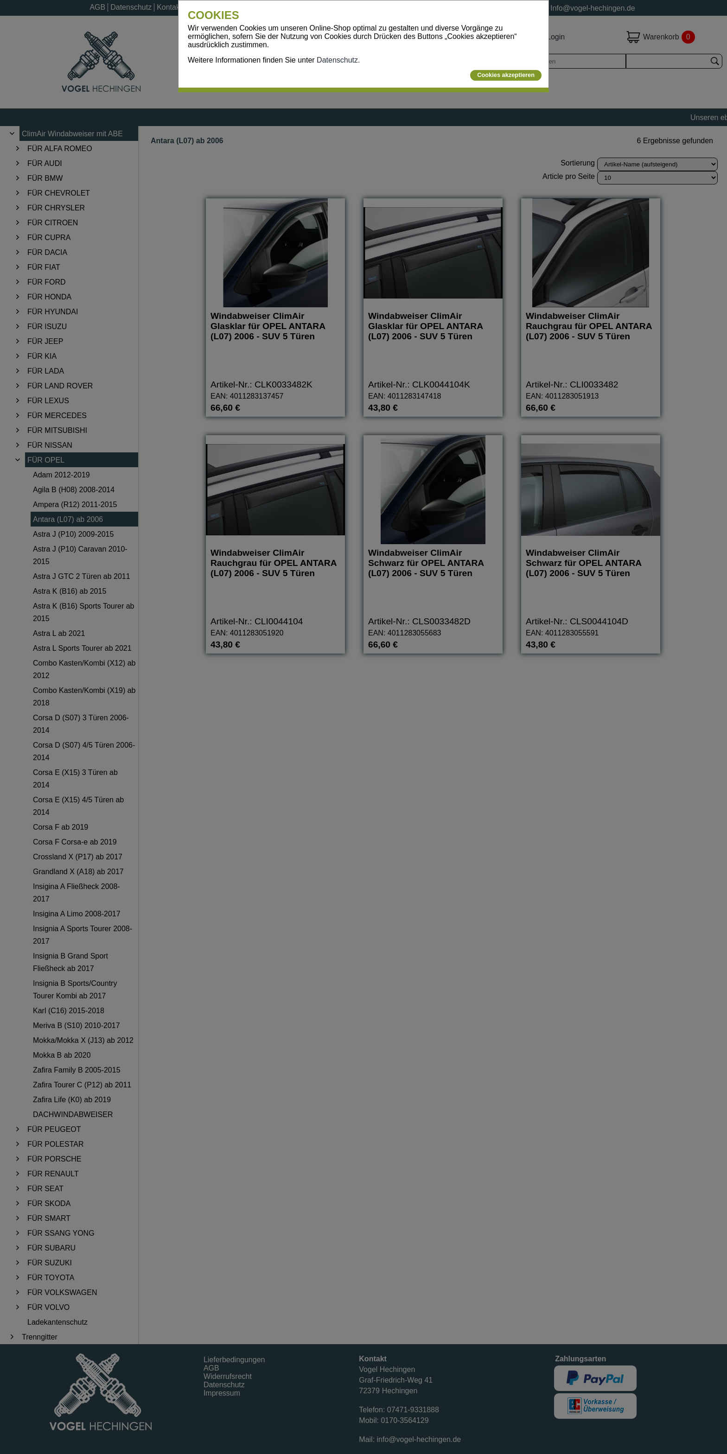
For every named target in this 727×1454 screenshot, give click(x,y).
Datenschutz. (338, 60)
